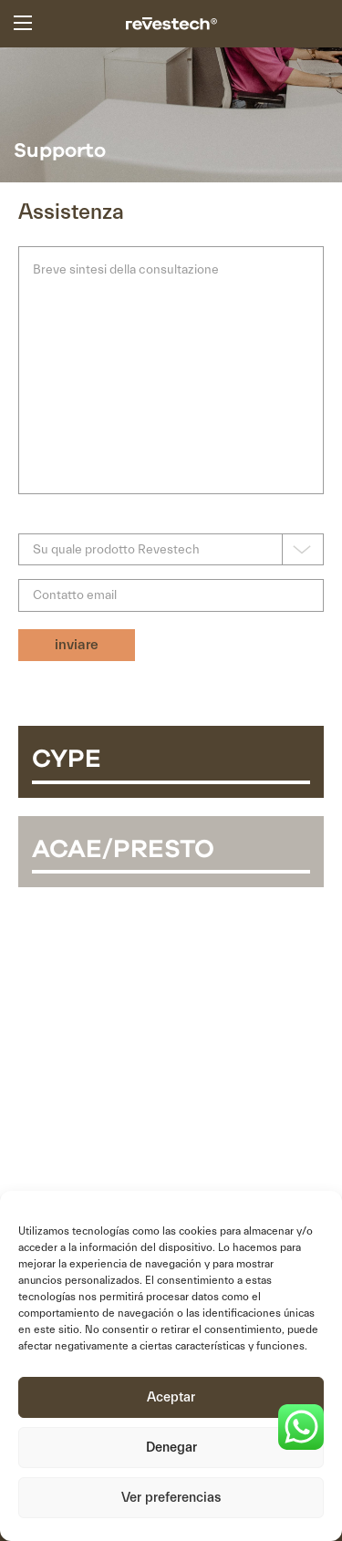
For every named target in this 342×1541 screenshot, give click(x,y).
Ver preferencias (171, 1497)
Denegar (171, 1447)
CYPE (66, 759)
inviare (76, 644)
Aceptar (171, 1397)
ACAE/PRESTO (123, 850)
